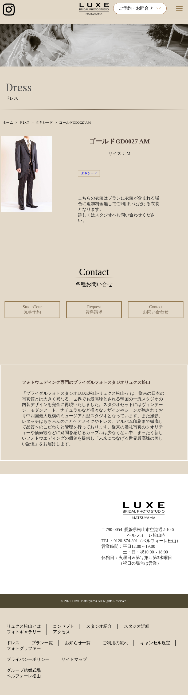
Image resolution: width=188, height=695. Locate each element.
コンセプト (63, 626)
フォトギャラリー (24, 632)
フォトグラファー (24, 648)
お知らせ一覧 (78, 643)
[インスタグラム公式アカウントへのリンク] (9, 10)
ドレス (13, 643)
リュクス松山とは (24, 626)
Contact (156, 309)
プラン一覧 (42, 643)
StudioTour (32, 309)
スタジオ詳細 (137, 626)
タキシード (89, 173)
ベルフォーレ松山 (24, 676)
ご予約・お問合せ (140, 8)
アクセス (61, 632)
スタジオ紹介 (99, 626)
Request (94, 309)
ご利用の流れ (115, 643)
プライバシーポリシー (28, 659)
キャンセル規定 (155, 643)
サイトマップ (74, 659)
